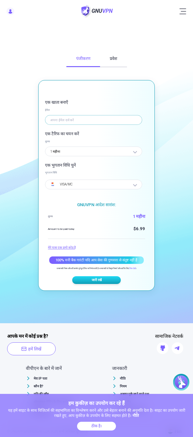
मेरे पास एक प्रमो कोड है (62, 247)
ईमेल (47, 110)
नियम (123, 386)
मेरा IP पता (40, 378)
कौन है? (38, 386)
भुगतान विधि (51, 172)
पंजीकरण (83, 58)
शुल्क (47, 141)
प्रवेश (113, 58)
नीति (123, 378)
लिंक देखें (132, 268)
